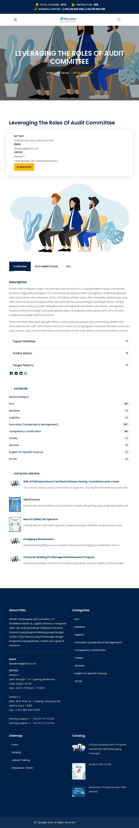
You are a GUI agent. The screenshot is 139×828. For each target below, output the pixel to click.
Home (50, 73)
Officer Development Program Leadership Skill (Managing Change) (108, 749)
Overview (20, 266)
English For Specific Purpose (26, 452)
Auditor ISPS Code (100, 764)
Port (11, 403)
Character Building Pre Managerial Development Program (59, 557)
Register (24, 167)
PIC (68, 266)
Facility (13, 438)
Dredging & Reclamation (38, 539)
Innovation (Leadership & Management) (33, 424)
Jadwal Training (19, 760)
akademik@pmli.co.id (22, 663)
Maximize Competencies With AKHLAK (107, 789)
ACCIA (13, 459)
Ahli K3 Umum (31, 499)
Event (13, 744)
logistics (14, 417)
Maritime (14, 410)
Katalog (63, 73)
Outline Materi (22, 353)
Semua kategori (19, 397)
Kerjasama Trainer (21, 768)
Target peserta (23, 365)
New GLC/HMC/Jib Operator (40, 519)
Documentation (46, 266)
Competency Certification (25, 431)
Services (14, 445)
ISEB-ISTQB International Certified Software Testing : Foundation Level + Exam (71, 481)
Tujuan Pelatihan (24, 341)
